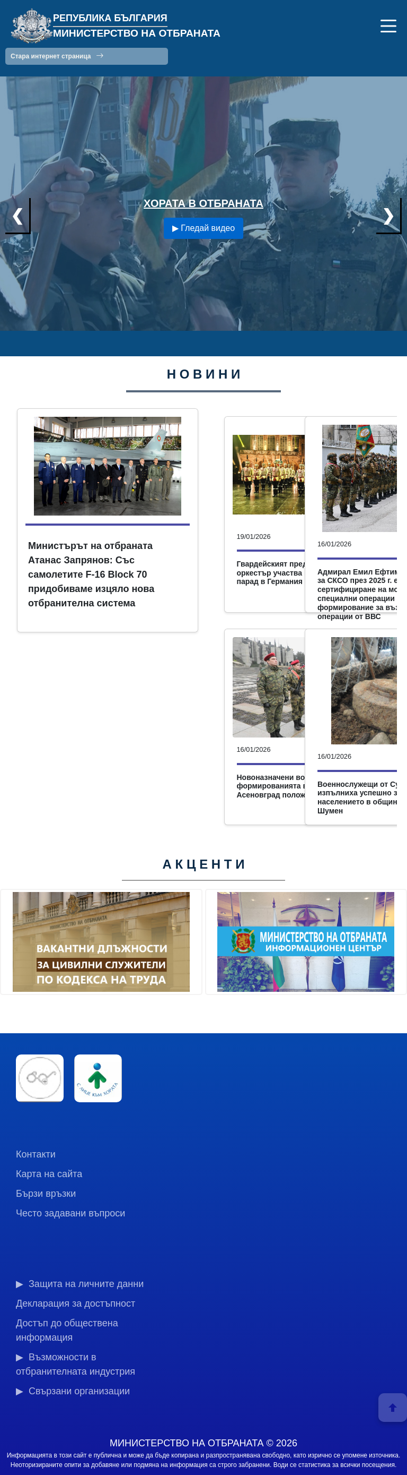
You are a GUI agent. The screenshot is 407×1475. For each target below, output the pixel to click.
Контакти (36, 1154)
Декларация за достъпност (75, 1303)
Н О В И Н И (204, 374)
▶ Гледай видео (203, 228)
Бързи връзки (46, 1193)
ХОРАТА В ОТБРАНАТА (203, 203)
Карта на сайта (49, 1174)
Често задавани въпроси (70, 1213)
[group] (101, 942)
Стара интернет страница (57, 56)
